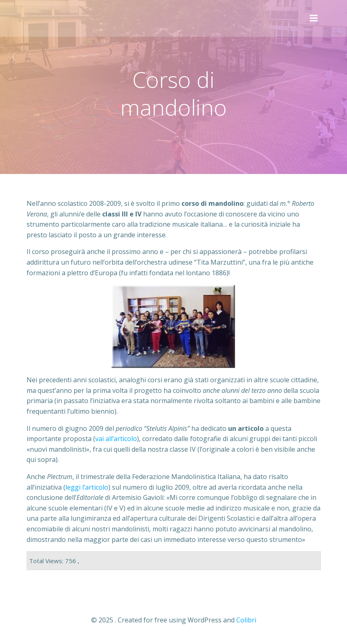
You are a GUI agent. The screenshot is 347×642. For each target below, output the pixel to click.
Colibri (246, 619)
